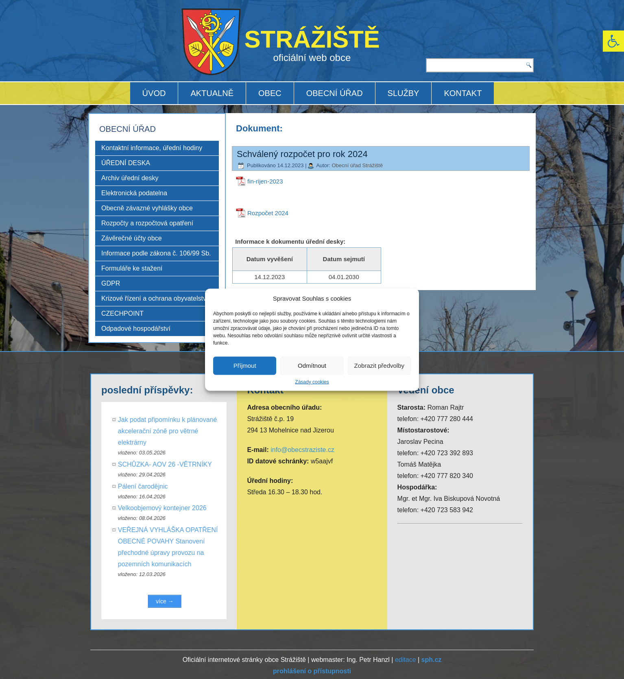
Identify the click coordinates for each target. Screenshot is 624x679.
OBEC (269, 93)
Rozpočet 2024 (267, 213)
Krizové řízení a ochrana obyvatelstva (155, 298)
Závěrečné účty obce (131, 238)
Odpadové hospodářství (135, 328)
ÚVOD (154, 93)
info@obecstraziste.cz (302, 449)
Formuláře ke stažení (131, 268)
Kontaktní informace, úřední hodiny (151, 147)
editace (405, 659)
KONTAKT (463, 93)
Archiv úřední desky (130, 178)
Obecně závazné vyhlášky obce (147, 208)
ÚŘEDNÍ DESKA (125, 162)
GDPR (110, 283)
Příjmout (244, 365)
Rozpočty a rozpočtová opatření (147, 223)
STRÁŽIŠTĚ (312, 39)
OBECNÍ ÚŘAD (334, 93)
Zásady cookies (312, 381)
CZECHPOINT (122, 313)
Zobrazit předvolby (379, 365)
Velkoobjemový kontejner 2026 (168, 507)
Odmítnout (312, 365)
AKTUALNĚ (211, 93)
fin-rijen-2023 (265, 181)
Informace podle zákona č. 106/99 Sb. (156, 253)
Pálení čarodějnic (149, 486)
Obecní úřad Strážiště (357, 165)
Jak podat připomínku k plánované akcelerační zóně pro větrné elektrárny (173, 431)
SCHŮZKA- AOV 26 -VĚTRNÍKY (171, 464)
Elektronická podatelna (134, 193)
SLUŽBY (403, 93)
